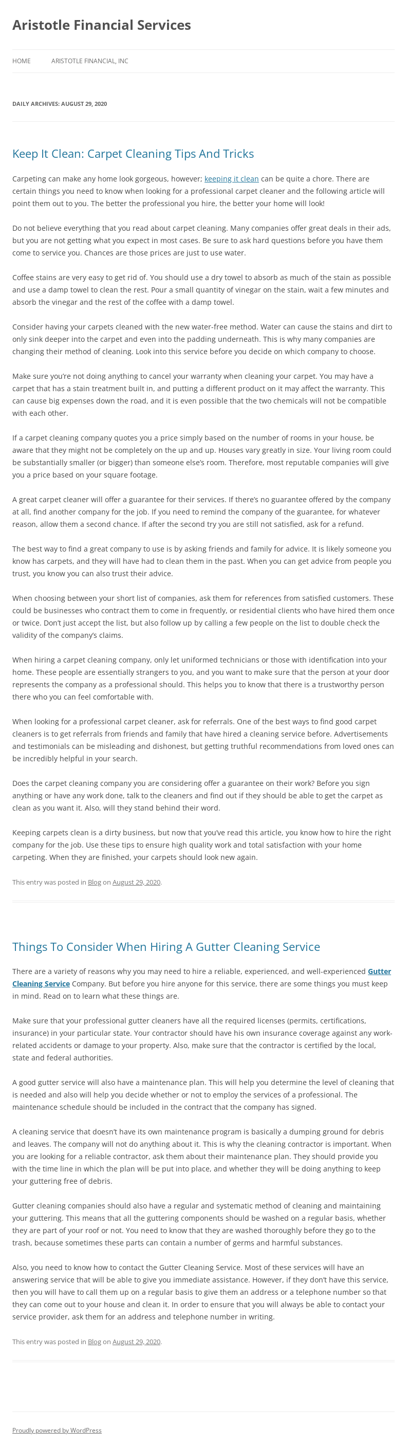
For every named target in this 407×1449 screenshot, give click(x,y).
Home (21, 61)
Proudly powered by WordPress (57, 1430)
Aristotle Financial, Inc (89, 61)
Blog (94, 882)
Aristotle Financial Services (101, 24)
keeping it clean (232, 179)
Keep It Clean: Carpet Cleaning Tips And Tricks (133, 153)
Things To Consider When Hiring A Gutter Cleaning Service (166, 946)
